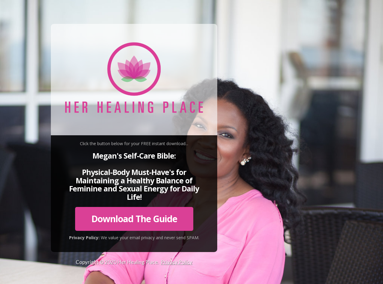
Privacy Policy (176, 262)
